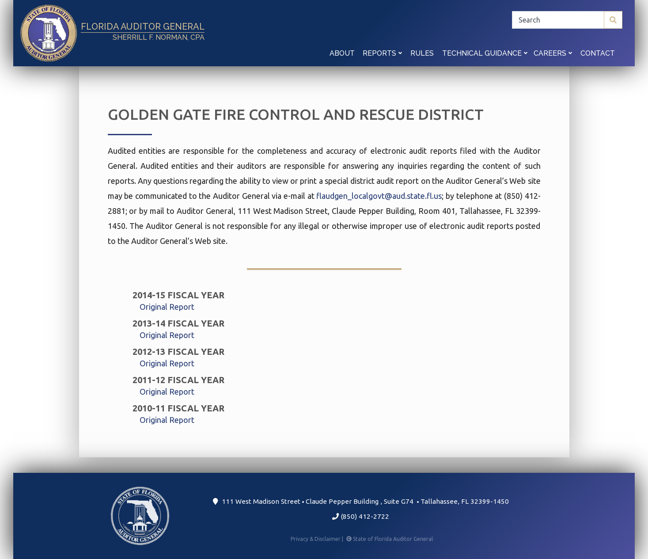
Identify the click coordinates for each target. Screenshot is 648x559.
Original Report (167, 306)
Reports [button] (382, 53)
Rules (422, 53)
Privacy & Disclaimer (318, 539)
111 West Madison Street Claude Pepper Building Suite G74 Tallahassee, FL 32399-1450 (360, 501)
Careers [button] (553, 53)
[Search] (567, 20)
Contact (597, 53)
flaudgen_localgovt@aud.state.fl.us (379, 195)
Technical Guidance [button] (484, 53)
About (342, 53)
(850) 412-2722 (360, 516)
